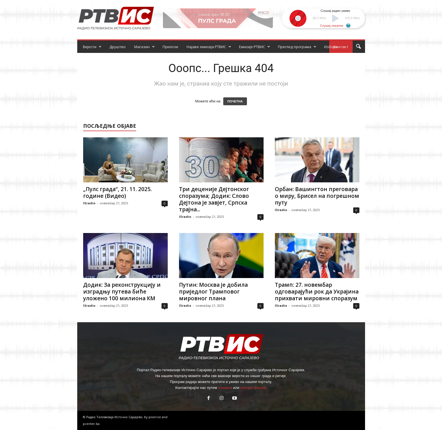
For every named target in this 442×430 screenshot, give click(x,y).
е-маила (225, 388)
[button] (358, 47)
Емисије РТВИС (254, 47)
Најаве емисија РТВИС (209, 47)
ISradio (89, 203)
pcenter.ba (91, 424)
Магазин (144, 47)
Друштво (117, 46)
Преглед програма (297, 47)
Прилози (170, 46)
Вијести (92, 47)
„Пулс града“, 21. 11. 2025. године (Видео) (117, 192)
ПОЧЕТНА (235, 101)
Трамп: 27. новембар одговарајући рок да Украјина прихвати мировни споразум (317, 291)
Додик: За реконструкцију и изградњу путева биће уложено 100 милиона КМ (122, 291)
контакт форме (253, 388)
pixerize (155, 417)
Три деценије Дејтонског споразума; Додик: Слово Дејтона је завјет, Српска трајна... (214, 199)
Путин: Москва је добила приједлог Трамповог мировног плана (213, 291)
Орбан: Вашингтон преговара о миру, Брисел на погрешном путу (317, 195)
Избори (331, 46)
